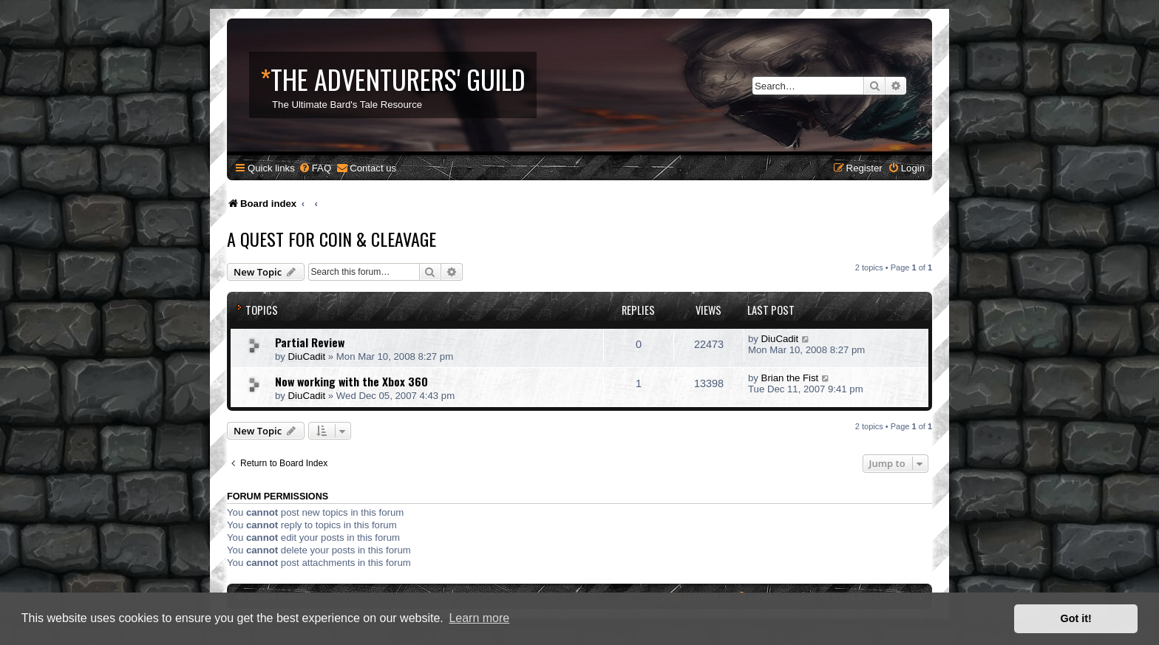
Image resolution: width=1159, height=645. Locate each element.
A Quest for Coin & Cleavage (331, 238)
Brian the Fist (790, 377)
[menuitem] (315, 168)
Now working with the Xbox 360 (351, 381)
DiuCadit (307, 356)
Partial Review (309, 342)
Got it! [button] (1076, 618)
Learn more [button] (479, 618)
